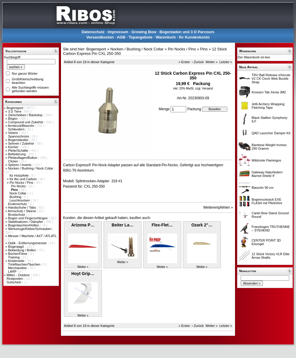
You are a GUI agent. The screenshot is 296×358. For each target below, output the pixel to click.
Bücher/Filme (18, 253)
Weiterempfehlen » (218, 207)
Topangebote (140, 37)
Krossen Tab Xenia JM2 (269, 92)
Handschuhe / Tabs (22, 207)
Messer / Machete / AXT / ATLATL (32, 236)
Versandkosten (100, 37)
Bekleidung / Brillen (22, 250)
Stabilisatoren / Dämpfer (26, 221)
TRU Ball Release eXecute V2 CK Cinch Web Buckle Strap (271, 78)
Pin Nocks (19, 186)
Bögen (13, 118)
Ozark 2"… (201, 225)
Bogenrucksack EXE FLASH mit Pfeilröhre (267, 201)
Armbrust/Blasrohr (21, 125)
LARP (12, 271)
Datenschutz (93, 32)
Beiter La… (122, 225)
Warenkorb (166, 37)
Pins (203, 49)
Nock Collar (18, 193)
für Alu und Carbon (23, 179)
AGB (121, 37)
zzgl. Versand (204, 88)
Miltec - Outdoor (18, 275)
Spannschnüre (19, 136)
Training (14, 257)
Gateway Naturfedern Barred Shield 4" (267, 174)
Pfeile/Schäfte (18, 150)
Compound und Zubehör (26, 122)
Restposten (15, 278)
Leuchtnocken (20, 200)
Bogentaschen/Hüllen (24, 225)
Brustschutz (17, 214)
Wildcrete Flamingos (266, 160)
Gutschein (14, 282)
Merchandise (18, 268)
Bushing (15, 197)
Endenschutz (18, 204)
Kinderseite (16, 261)
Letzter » (225, 62)
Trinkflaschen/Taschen (24, 264)
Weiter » (211, 62)
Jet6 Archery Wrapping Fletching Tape (268, 105)
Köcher (13, 147)
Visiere (13, 133)
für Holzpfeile (19, 175)
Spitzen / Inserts (20, 165)
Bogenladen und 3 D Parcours (187, 32)
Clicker (13, 161)
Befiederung (17, 154)
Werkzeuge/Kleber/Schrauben (30, 229)
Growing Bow (143, 32)
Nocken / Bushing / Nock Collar (31, 168)
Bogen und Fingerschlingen (28, 218)
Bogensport (15, 108)
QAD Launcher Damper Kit (271, 133)
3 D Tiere (15, 111)
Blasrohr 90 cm (263, 187)
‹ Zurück (198, 62)
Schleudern (16, 129)
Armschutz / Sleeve (22, 211)
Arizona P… (83, 225)
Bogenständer (18, 140)
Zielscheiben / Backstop (25, 115)
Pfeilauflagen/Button (23, 157)
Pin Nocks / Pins (21, 182)
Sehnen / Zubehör (21, 143)
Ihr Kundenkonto (194, 37)
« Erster (184, 62)
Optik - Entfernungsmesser (28, 243)
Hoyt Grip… (82, 273)
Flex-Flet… (162, 225)
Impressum (118, 32)
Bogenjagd (16, 246)
